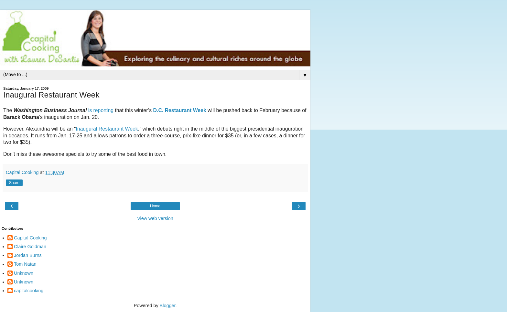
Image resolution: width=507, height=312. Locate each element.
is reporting (100, 110)
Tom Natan (25, 264)
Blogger (168, 305)
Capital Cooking (30, 237)
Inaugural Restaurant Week (107, 129)
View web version (155, 218)
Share (14, 182)
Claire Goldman (30, 246)
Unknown (23, 273)
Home (155, 206)
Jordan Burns (28, 255)
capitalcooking (28, 290)
